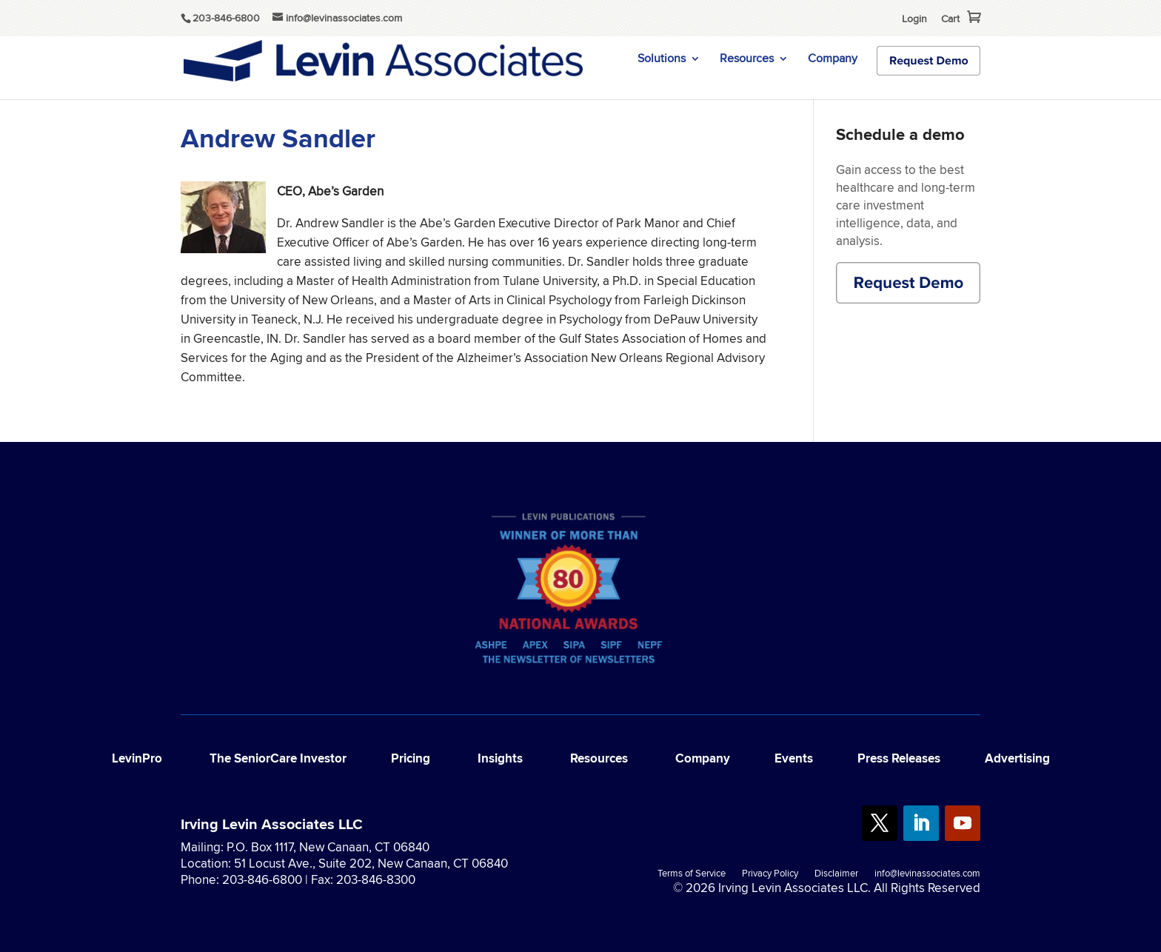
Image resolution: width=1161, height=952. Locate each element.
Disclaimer (836, 874)
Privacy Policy (770, 874)
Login (914, 18)
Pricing (410, 758)
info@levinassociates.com (927, 874)
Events (793, 758)
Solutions (662, 60)
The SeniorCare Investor (278, 758)
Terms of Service (692, 874)
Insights (500, 758)
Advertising (1017, 758)
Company (832, 60)
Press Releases (898, 758)
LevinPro (137, 758)
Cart (950, 18)
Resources (747, 60)
